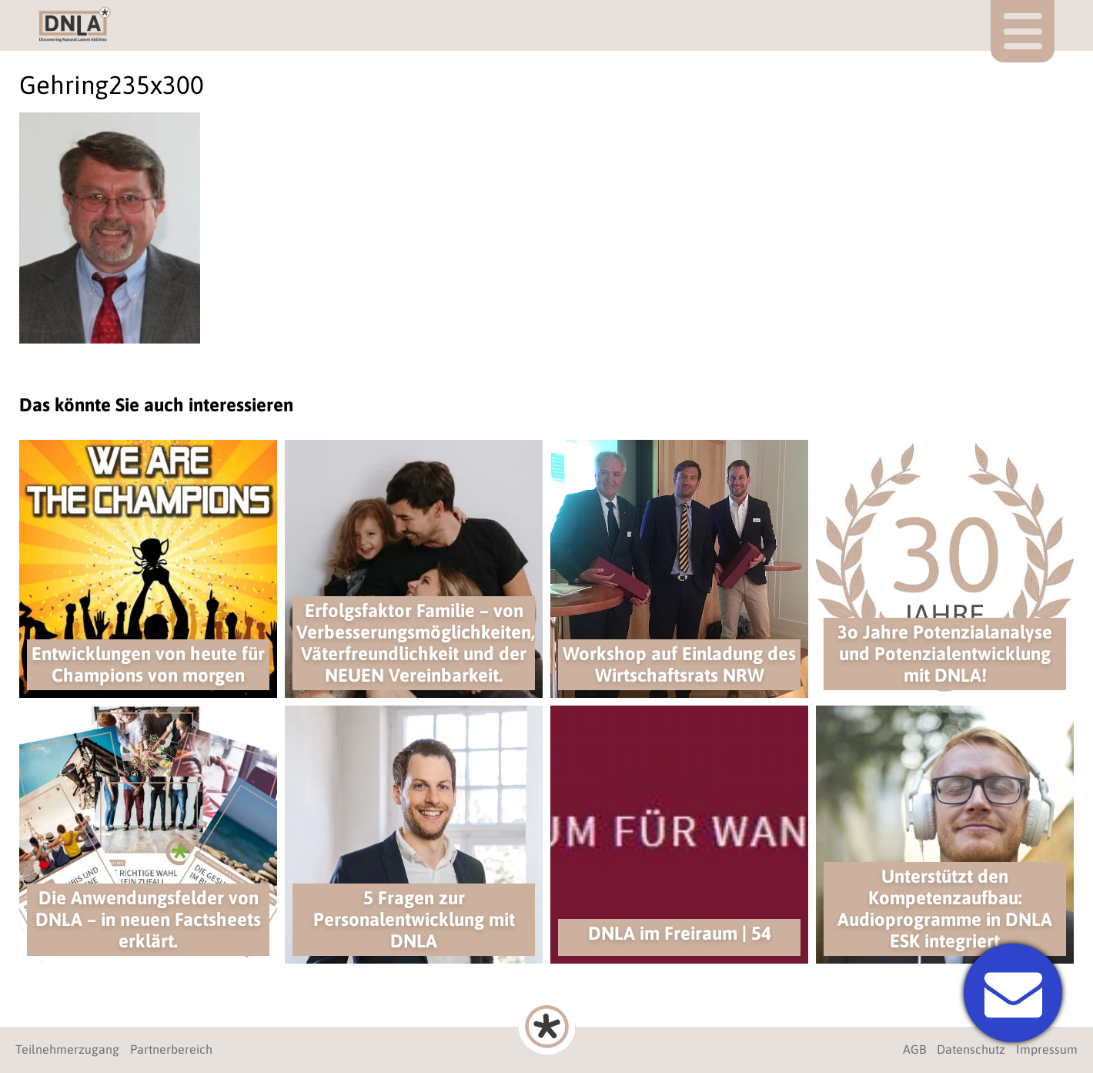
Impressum (1047, 1049)
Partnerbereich (171, 1049)
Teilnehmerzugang (67, 1049)
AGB (914, 1049)
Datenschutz (971, 1049)
